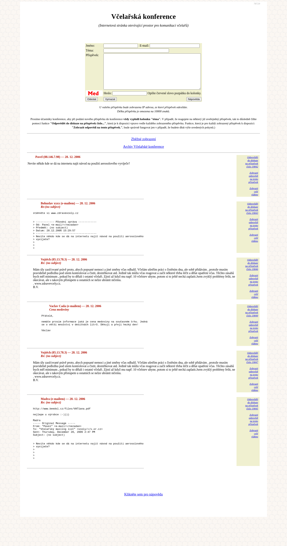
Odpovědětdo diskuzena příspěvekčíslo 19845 (251, 418)
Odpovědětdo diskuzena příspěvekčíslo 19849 (251, 325)
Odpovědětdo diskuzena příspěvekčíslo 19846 (251, 279)
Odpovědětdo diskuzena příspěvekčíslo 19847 (251, 372)
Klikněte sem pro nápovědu (143, 520)
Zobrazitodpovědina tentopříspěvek (253, 184)
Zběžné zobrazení (143, 146)
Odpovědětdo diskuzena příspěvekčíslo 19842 (251, 169)
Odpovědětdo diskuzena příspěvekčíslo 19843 (251, 215)
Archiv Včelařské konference (143, 154)
